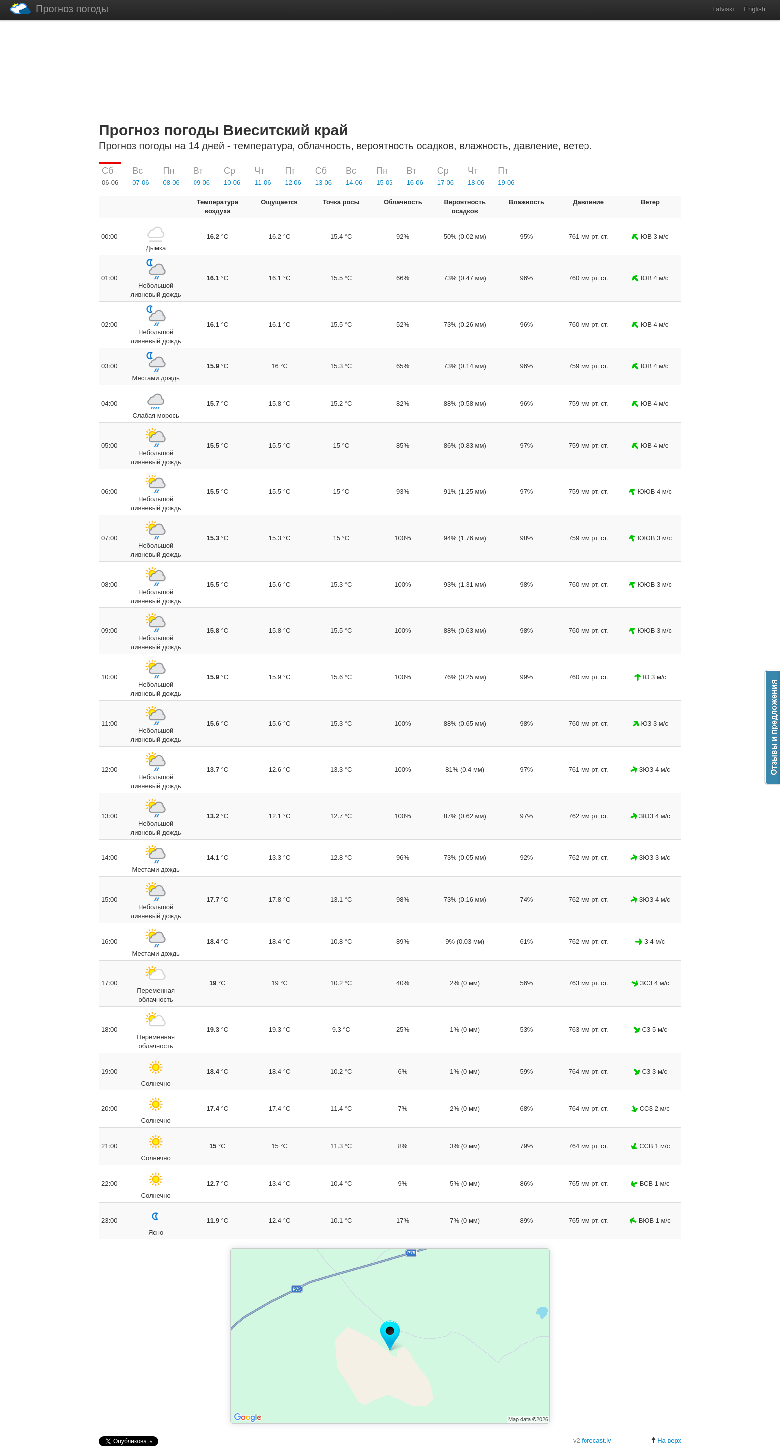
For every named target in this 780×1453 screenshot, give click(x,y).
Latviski (723, 9)
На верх (665, 1440)
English (754, 9)
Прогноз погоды (59, 8)
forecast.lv (596, 1440)
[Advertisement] (390, 69)
